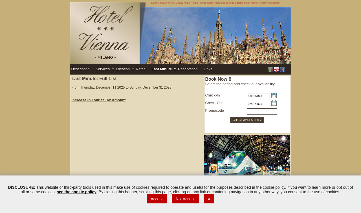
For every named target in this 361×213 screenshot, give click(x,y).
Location (123, 69)
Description (80, 69)
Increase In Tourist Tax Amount (99, 100)
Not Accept (185, 199)
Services (103, 69)
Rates (141, 69)
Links (208, 69)
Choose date (274, 95)
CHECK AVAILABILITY (247, 120)
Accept (157, 199)
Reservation (187, 69)
